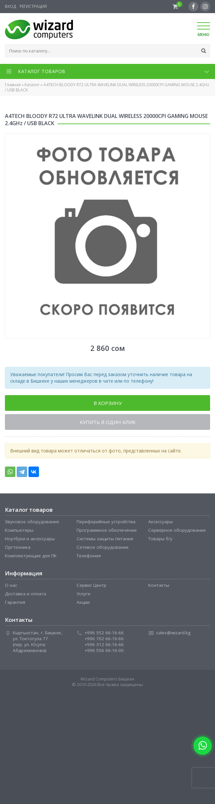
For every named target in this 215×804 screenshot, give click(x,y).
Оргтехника (17, 547)
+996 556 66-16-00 (104, 650)
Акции (83, 602)
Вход (10, 6)
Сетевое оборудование (103, 547)
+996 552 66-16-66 (104, 633)
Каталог (32, 84)
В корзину (108, 403)
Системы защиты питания (105, 539)
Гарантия (15, 602)
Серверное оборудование (177, 530)
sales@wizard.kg (173, 633)
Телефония (89, 556)
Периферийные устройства (106, 522)
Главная (13, 84)
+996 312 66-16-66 (104, 644)
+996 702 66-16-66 (104, 638)
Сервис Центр (91, 585)
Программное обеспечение (107, 530)
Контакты (158, 585)
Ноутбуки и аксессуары (30, 539)
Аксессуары (160, 522)
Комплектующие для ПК (31, 556)
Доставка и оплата (25, 594)
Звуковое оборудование (32, 522)
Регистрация (33, 6)
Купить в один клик (107, 422)
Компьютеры (19, 530)
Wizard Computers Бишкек (107, 679)
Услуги (83, 594)
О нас (11, 585)
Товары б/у (160, 539)
